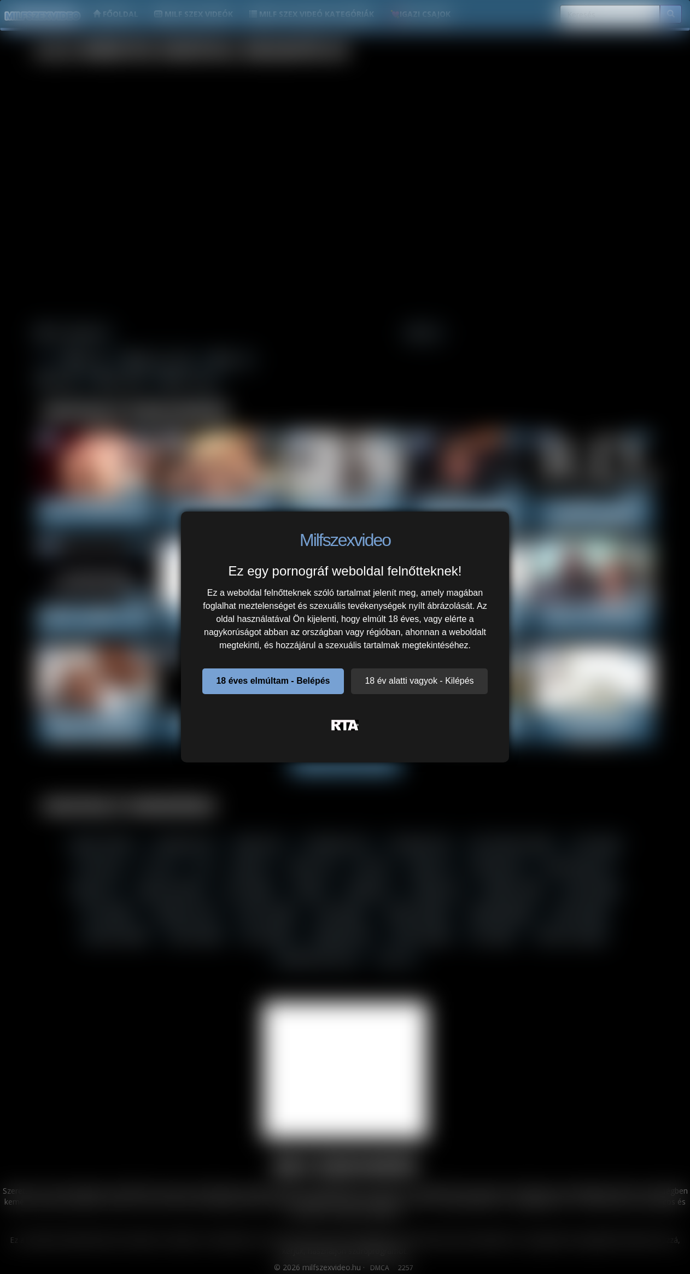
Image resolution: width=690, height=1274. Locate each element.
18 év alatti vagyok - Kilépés (419, 680)
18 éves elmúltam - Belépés (273, 680)
